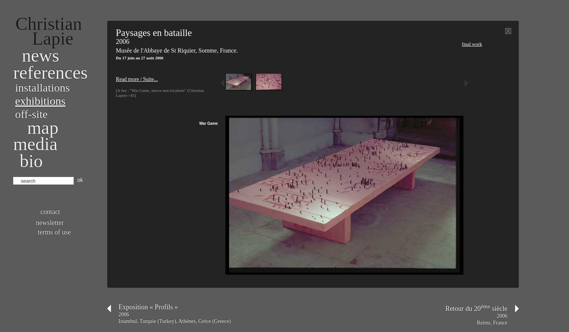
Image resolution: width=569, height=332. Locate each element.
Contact (50, 212)
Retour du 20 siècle (476, 308)
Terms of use (54, 232)
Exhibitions (40, 101)
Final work (472, 44)
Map (43, 128)
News (40, 55)
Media (35, 144)
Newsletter (50, 223)
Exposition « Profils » (148, 307)
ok (80, 180)
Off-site (31, 114)
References (50, 72)
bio (31, 161)
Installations (42, 87)
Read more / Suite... (137, 79)
